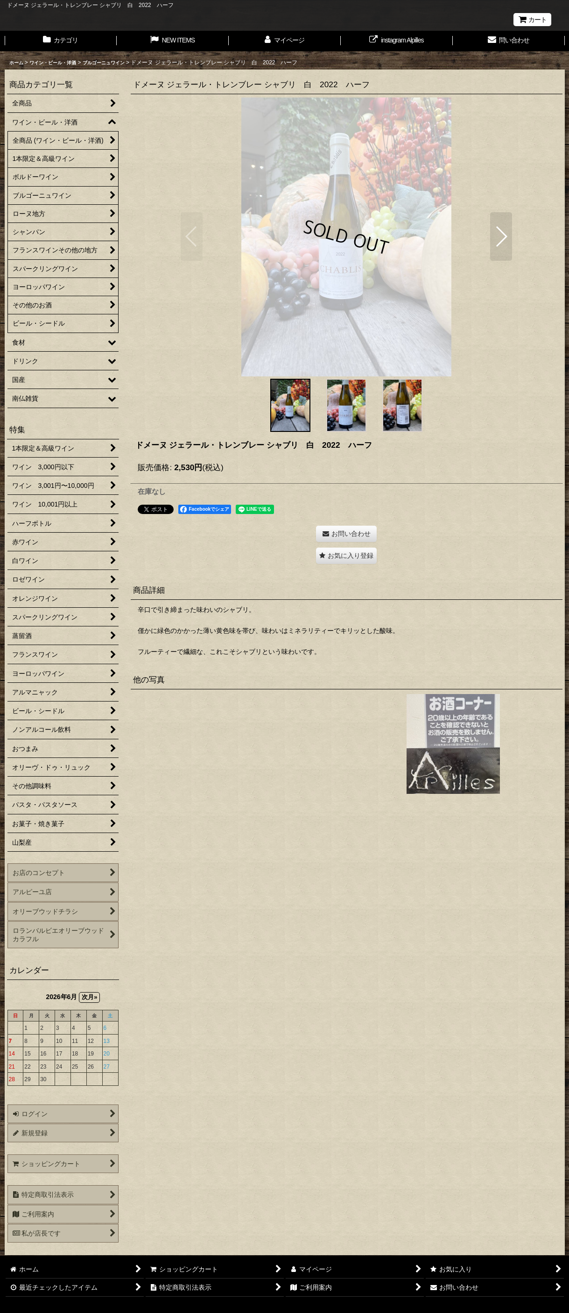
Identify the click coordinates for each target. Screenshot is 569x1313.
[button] (192, 236)
